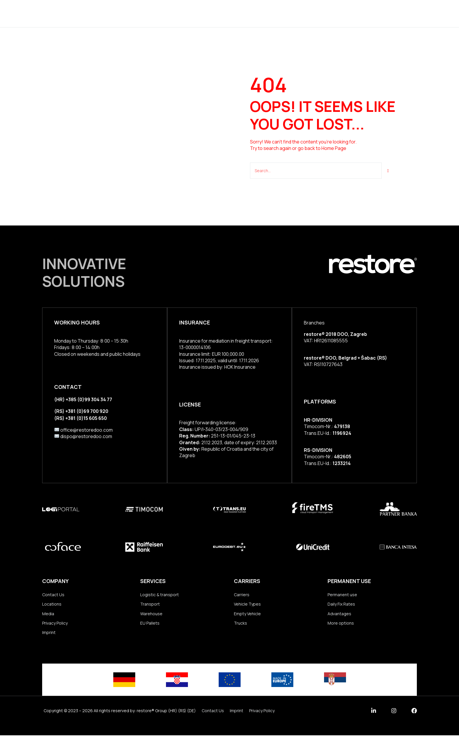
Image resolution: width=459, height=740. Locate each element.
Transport (150, 605)
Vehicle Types (247, 605)
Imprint (49, 636)
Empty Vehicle (247, 615)
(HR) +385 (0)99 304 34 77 (83, 399)
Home (131, 13)
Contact (330, 13)
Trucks (240, 626)
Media (48, 615)
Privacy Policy (55, 626)
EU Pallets (150, 626)
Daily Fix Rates (341, 605)
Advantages (339, 615)
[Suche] (388, 170)
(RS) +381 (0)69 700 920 (81, 410)
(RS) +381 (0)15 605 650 (80, 416)
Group (226, 13)
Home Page (333, 148)
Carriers (241, 595)
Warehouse (151, 615)
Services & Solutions (178, 13)
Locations (259, 13)
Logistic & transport (159, 595)
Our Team (296, 13)
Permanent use (342, 595)
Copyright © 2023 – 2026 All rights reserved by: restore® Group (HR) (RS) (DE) (120, 715)
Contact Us (53, 595)
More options (341, 626)
